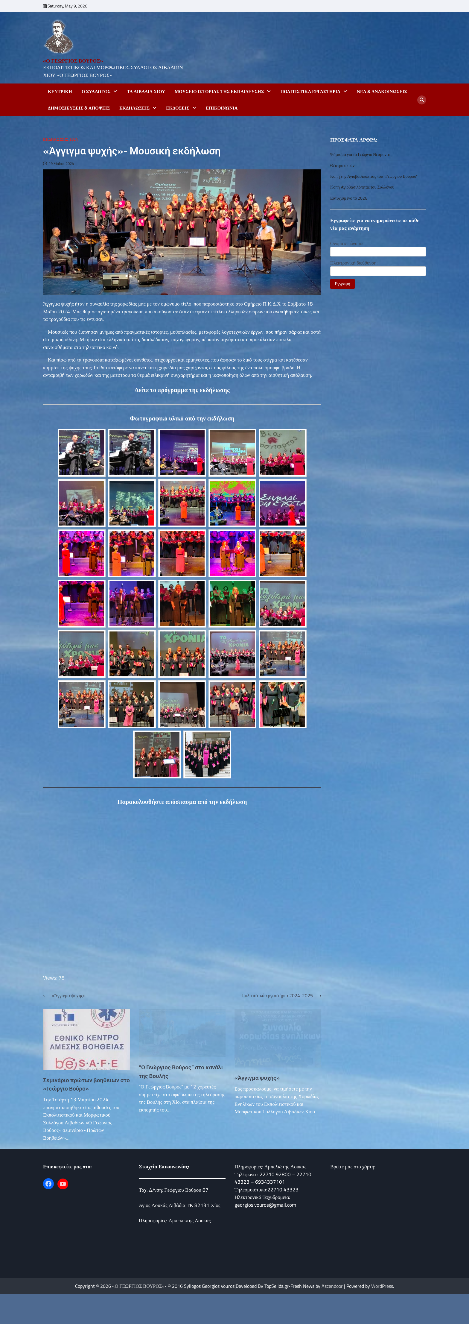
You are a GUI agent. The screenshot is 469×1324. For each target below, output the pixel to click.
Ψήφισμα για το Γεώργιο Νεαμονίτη (361, 154)
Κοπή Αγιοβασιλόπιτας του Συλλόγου (362, 187)
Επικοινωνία (221, 108)
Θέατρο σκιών (342, 165)
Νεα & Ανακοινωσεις (382, 91)
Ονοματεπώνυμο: (346, 243)
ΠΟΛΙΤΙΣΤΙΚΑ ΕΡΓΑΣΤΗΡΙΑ (310, 91)
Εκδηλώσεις (134, 108)
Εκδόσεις (177, 108)
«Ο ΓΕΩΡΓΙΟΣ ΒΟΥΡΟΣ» (73, 61)
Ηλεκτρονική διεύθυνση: (353, 262)
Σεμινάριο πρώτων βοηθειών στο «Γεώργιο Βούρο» (86, 1114)
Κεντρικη (60, 91)
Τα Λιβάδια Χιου (146, 91)
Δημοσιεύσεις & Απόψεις (79, 108)
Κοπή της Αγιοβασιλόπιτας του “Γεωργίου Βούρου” (374, 176)
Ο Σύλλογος (96, 91)
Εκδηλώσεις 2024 (60, 139)
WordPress (382, 1316)
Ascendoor (332, 1316)
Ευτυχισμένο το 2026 (348, 198)
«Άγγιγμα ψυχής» (257, 1078)
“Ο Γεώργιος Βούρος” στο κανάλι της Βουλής (181, 1071)
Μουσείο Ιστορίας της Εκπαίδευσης (219, 91)
